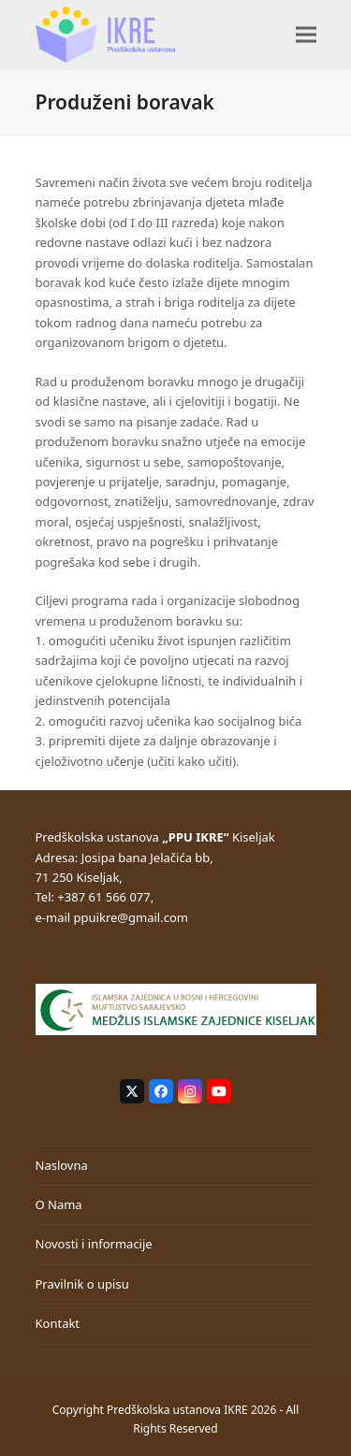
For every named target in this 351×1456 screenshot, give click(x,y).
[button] (306, 34)
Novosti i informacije (94, 1243)
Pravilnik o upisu (82, 1284)
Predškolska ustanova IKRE (177, 1410)
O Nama (59, 1204)
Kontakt (58, 1323)
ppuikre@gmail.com (131, 917)
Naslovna (62, 1165)
